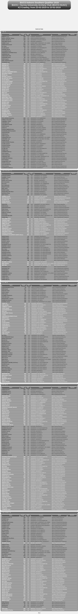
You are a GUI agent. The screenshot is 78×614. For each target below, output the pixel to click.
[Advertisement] (39, 19)
